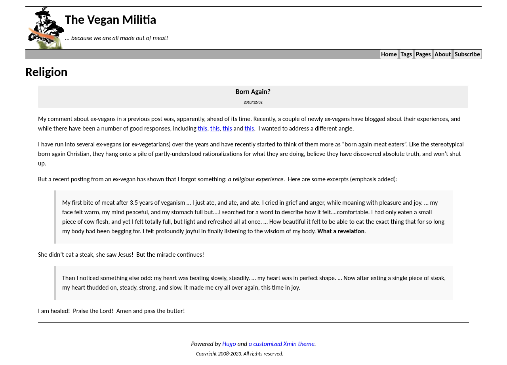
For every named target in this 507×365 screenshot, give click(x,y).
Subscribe (467, 54)
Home (389, 54)
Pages (423, 54)
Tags (406, 54)
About (443, 54)
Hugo (229, 344)
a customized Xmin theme (281, 344)
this (202, 128)
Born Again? (253, 91)
